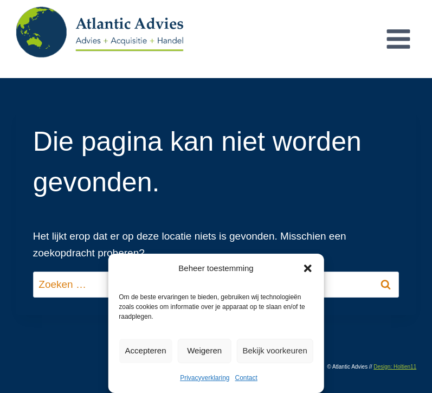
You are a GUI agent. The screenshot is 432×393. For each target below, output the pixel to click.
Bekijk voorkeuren (275, 350)
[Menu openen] (398, 38)
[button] (307, 268)
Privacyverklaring (204, 378)
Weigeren (204, 350)
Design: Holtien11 (394, 367)
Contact (246, 378)
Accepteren (145, 350)
